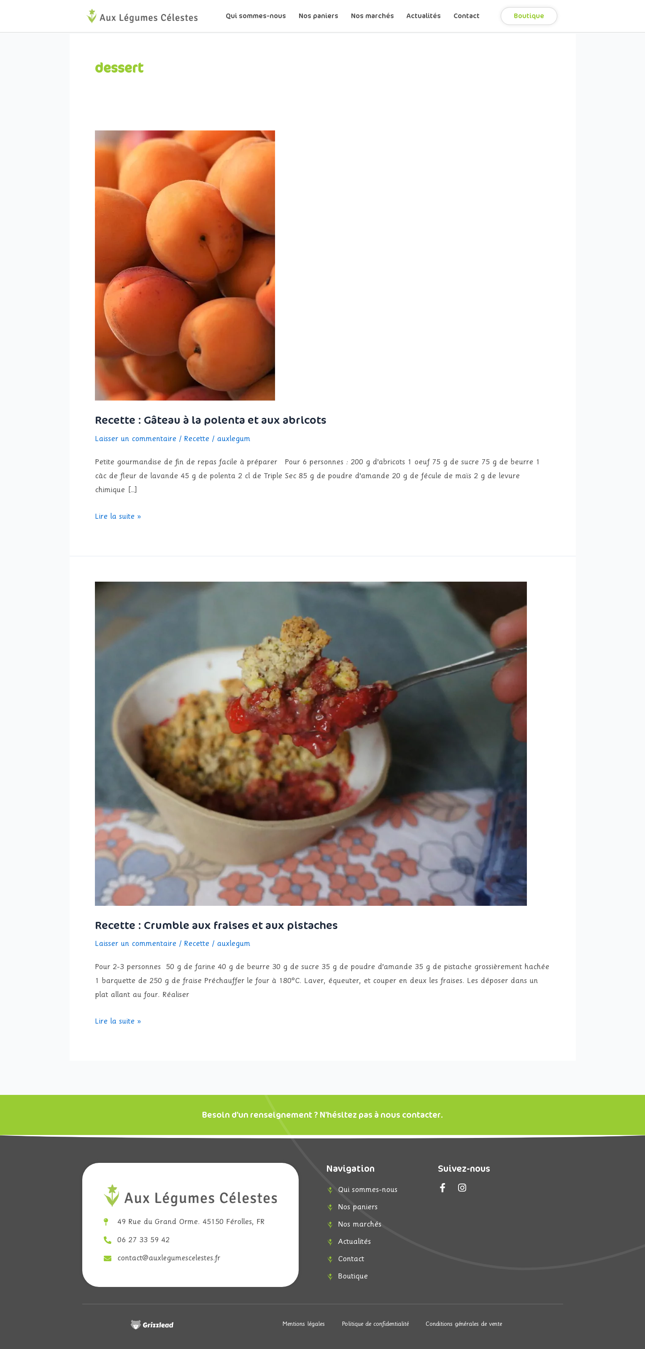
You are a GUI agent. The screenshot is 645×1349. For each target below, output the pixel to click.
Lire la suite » (118, 515)
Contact (466, 16)
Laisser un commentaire (135, 439)
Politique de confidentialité (375, 1324)
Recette (196, 439)
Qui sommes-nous (256, 16)
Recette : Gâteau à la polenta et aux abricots (211, 420)
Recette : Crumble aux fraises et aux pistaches (216, 925)
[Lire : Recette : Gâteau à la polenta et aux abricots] (185, 265)
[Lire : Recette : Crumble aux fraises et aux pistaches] (311, 744)
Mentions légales (303, 1324)
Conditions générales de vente (464, 1324)
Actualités (424, 16)
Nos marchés (372, 16)
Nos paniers (318, 16)
